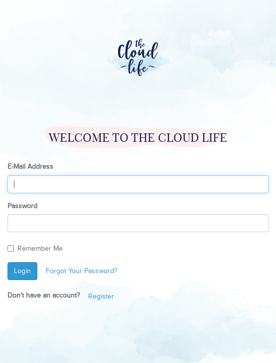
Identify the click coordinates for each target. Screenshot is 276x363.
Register (101, 297)
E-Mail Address (30, 167)
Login (22, 271)
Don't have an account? (43, 296)
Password (22, 206)
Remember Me (35, 249)
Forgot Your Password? (81, 271)
